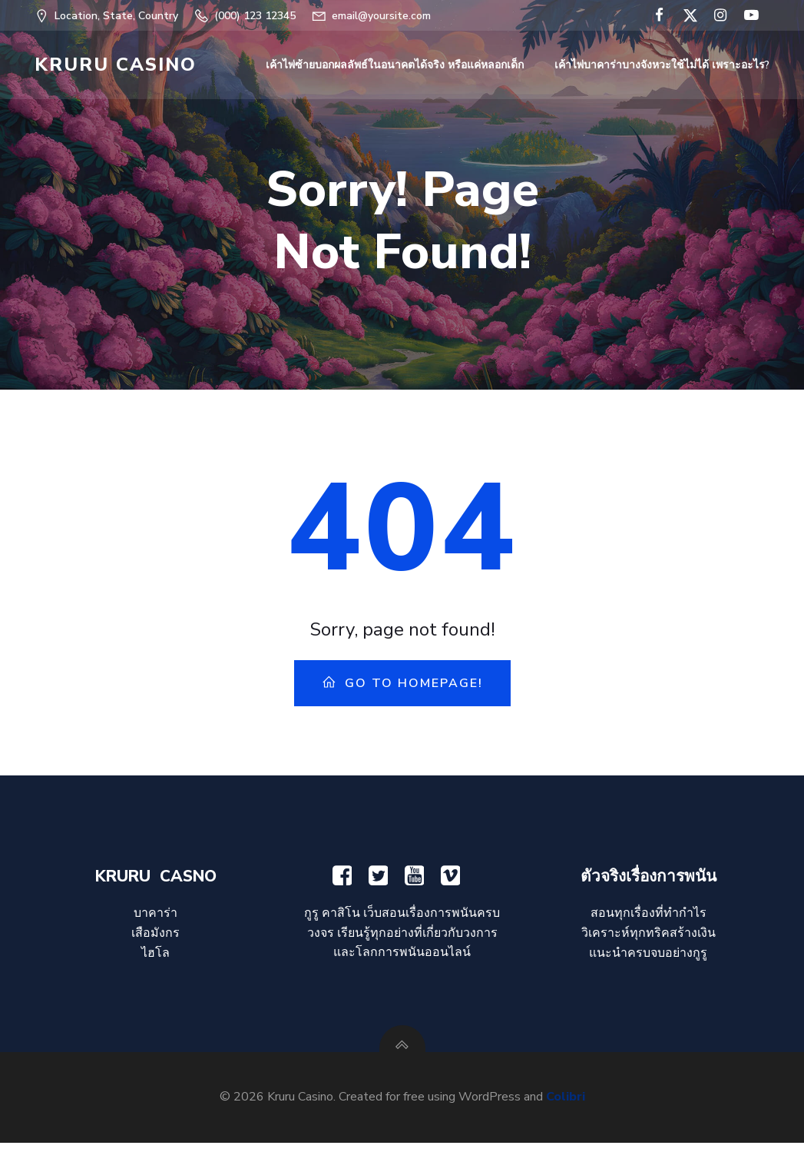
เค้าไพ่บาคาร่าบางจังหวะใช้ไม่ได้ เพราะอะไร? (663, 65)
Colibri (565, 1106)
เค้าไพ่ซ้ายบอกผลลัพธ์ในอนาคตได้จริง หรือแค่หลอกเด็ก (396, 65)
